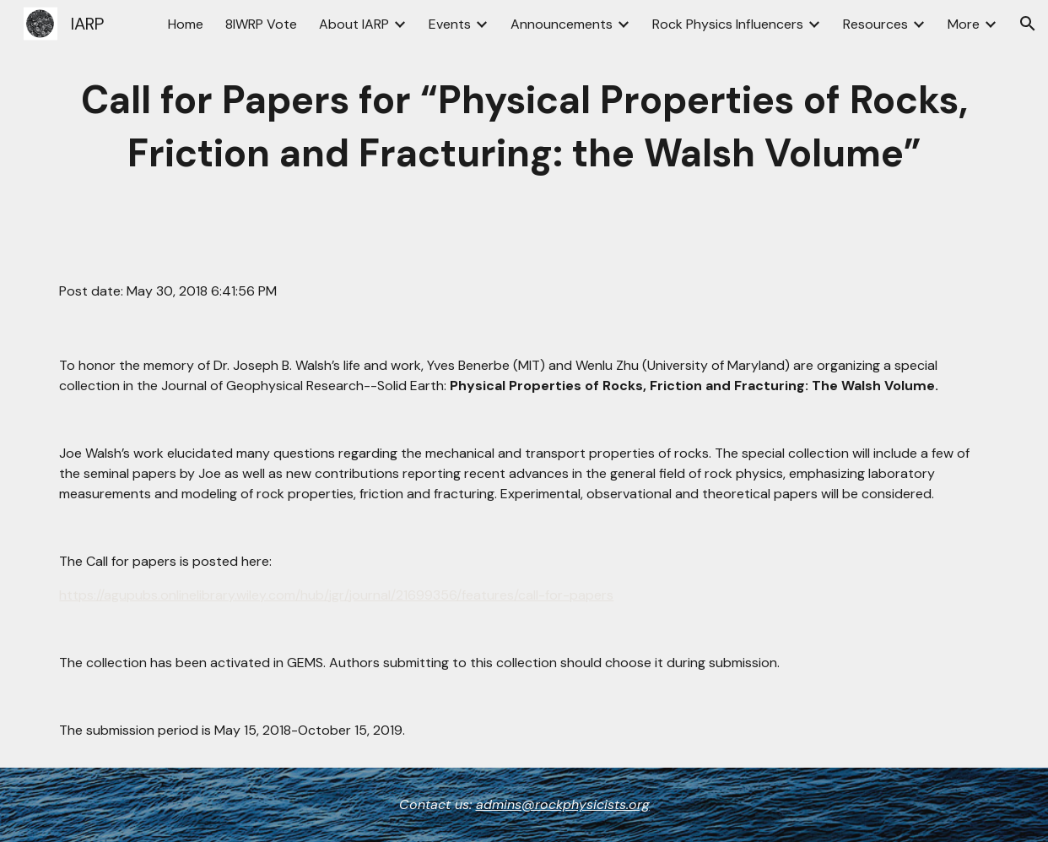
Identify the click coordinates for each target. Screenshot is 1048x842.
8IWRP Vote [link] (261, 24)
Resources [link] (875, 24)
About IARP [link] (354, 24)
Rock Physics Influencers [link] (727, 24)
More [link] (964, 24)
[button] (1027, 23)
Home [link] (185, 24)
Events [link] (450, 24)
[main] (523, 127)
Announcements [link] (561, 24)
